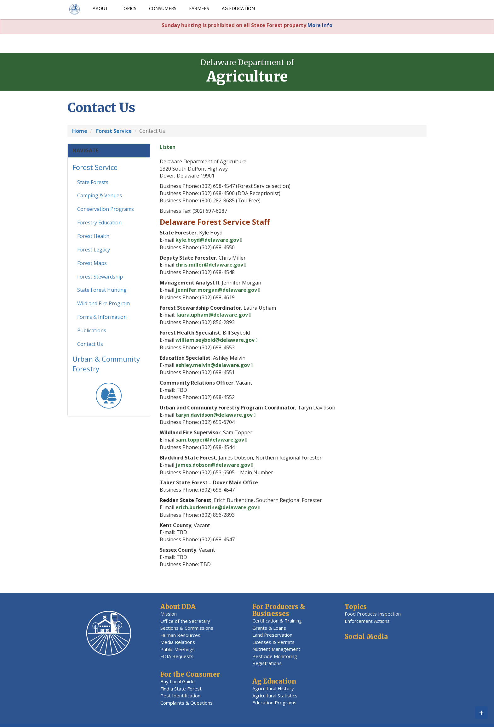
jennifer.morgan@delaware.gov (216, 289)
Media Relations (177, 642)
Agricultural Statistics (274, 695)
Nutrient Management (276, 649)
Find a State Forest (181, 688)
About (100, 8)
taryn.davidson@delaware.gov (214, 414)
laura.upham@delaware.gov (212, 314)
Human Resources (180, 635)
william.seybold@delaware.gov (215, 339)
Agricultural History (273, 688)
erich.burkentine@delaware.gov (216, 507)
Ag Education (238, 8)
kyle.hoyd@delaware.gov (207, 239)
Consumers (162, 8)
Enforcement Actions (367, 621)
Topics (128, 8)
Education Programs (274, 702)
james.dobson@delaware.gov (212, 464)
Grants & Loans (269, 628)
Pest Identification (180, 695)
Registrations (267, 663)
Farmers (199, 8)
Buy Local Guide (177, 681)
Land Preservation (272, 635)
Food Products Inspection (373, 614)
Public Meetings (177, 649)
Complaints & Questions (186, 703)
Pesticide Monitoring (274, 656)
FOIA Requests (176, 656)
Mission (168, 614)
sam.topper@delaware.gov (209, 439)
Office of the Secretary (185, 621)
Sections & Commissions (186, 628)
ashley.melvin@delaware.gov (212, 365)
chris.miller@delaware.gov (209, 264)
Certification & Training (277, 620)
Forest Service (95, 169)
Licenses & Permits (273, 642)
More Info (319, 25)
